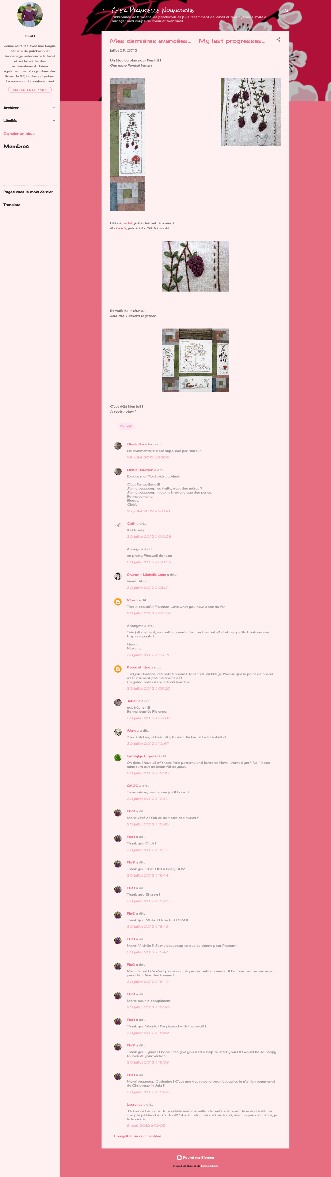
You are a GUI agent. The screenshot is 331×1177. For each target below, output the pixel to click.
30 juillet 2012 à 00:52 (149, 562)
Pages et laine (138, 667)
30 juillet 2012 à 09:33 (149, 718)
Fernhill (126, 426)
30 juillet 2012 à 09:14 (148, 655)
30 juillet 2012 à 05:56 (149, 613)
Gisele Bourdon (140, 444)
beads (120, 228)
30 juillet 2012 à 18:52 (148, 1033)
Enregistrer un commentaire (137, 1136)
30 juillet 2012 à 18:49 (147, 982)
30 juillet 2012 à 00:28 (149, 537)
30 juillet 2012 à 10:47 (148, 744)
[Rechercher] (286, 11)
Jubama (133, 701)
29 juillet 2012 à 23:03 (148, 511)
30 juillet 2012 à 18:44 (147, 875)
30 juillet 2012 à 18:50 (148, 1007)
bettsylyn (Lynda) (142, 756)
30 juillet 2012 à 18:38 (148, 824)
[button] (278, 40)
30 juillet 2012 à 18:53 (148, 1062)
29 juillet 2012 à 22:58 (148, 457)
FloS (131, 811)
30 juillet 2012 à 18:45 (148, 901)
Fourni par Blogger (195, 1157)
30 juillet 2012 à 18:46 (147, 927)
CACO (132, 786)
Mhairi (132, 600)
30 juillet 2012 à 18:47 (147, 952)
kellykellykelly (209, 1166)
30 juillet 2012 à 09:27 (148, 688)
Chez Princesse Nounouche (153, 10)
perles (127, 223)
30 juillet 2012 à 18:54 (148, 1092)
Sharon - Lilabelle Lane (146, 575)
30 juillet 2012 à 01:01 (148, 588)
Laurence (134, 1104)
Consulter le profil (30, 89)
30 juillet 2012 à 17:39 (147, 799)
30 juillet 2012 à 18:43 (147, 850)
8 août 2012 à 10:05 (146, 1126)
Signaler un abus (19, 133)
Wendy (133, 730)
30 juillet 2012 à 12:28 (148, 773)
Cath (131, 523)
